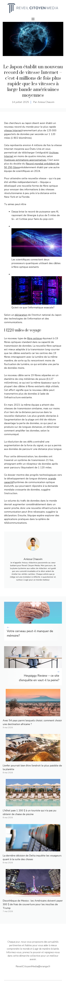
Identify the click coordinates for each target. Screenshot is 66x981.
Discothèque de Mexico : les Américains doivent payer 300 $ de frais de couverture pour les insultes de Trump (33, 904)
